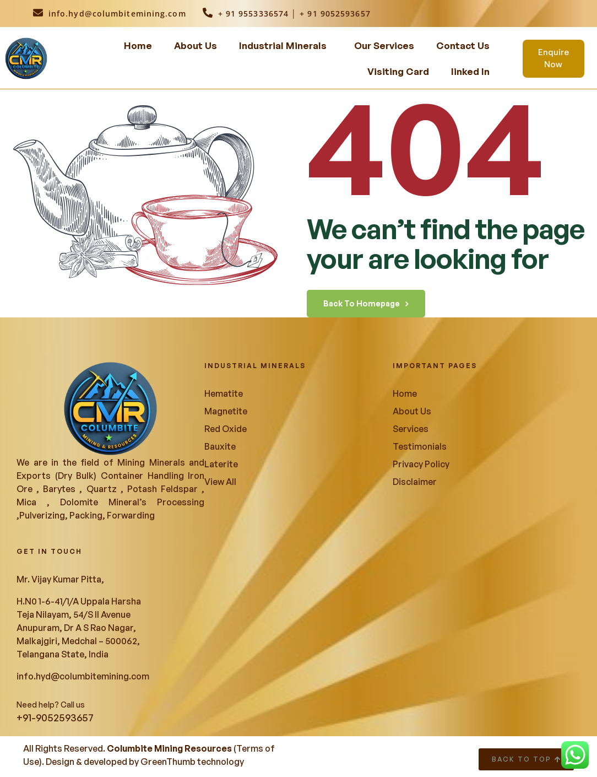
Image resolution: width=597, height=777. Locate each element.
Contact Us (463, 45)
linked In (470, 71)
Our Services (384, 45)
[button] (285, 45)
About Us (195, 45)
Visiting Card (398, 71)
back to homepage (366, 303)
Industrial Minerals (283, 45)
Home (138, 45)
